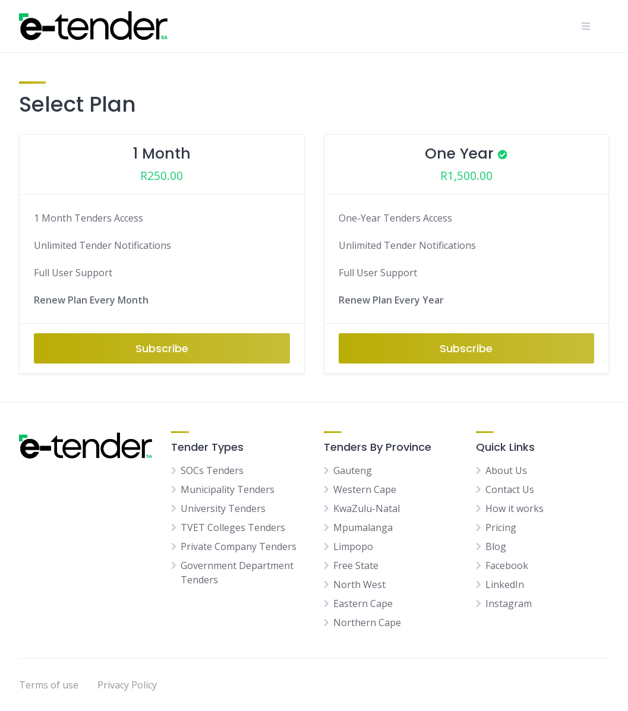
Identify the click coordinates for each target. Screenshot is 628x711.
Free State (355, 565)
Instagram (508, 603)
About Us (506, 470)
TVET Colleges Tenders (233, 527)
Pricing (500, 527)
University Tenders (223, 508)
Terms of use (48, 684)
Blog (495, 546)
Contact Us (509, 489)
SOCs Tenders (212, 470)
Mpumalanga (363, 527)
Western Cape (364, 489)
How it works (514, 508)
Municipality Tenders (227, 489)
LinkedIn (504, 584)
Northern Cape (367, 622)
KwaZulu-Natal (366, 508)
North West (359, 584)
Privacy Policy (127, 684)
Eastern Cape (363, 603)
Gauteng (352, 470)
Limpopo (353, 546)
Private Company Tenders (238, 546)
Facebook (506, 565)
